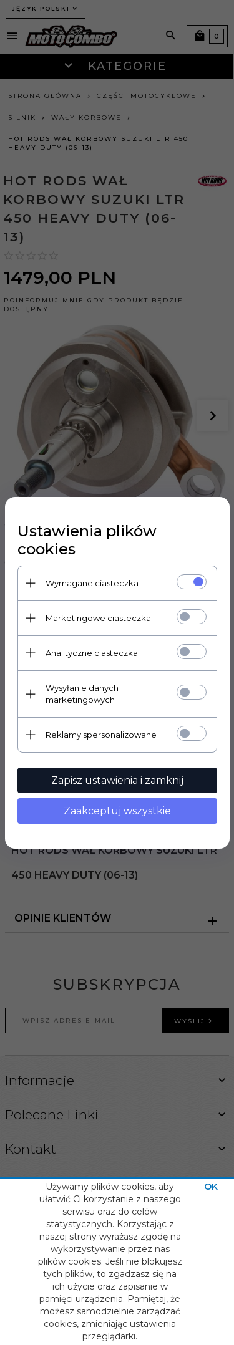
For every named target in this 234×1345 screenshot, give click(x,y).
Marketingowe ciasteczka (98, 618)
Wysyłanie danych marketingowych (82, 694)
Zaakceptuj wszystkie (117, 811)
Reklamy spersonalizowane (101, 735)
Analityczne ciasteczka (92, 653)
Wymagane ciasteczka (92, 583)
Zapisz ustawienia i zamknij (117, 780)
